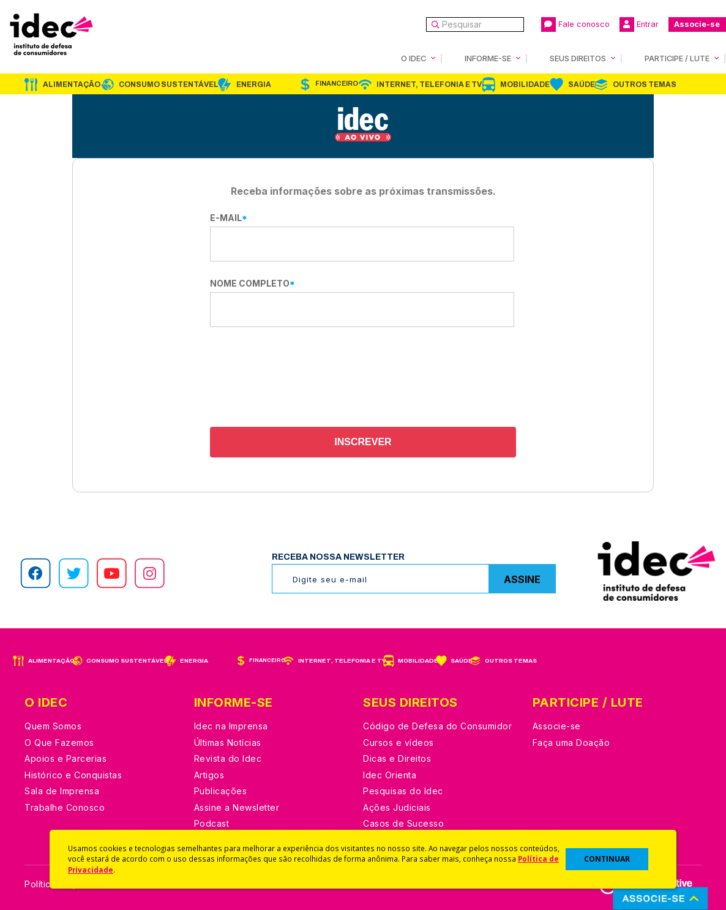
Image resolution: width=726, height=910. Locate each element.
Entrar (639, 24)
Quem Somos (52, 726)
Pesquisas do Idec (403, 791)
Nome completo (252, 283)
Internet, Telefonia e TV (429, 84)
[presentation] (363, 378)
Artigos (209, 775)
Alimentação (71, 84)
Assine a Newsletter (237, 807)
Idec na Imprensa (231, 726)
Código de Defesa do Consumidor (437, 726)
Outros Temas (644, 84)
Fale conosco (575, 24)
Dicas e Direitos (397, 758)
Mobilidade (525, 84)
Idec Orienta (389, 775)
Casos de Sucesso (403, 823)
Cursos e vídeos (398, 742)
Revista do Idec (228, 758)
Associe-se (697, 24)
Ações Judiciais (397, 807)
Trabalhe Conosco (64, 807)
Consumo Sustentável (169, 84)
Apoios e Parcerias (65, 758)
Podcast (212, 823)
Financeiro (336, 83)
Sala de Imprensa (61, 791)
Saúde (581, 84)
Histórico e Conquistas (73, 775)
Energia (253, 84)
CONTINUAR (607, 859)
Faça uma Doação (571, 742)
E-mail (228, 217)
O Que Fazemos (59, 742)
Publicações (220, 791)
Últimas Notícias (227, 742)
